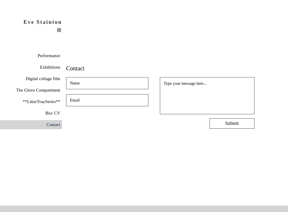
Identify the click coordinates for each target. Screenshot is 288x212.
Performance (49, 55)
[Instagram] (59, 30)
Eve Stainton (43, 22)
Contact (53, 124)
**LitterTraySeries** (41, 101)
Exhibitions (50, 67)
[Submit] (232, 123)
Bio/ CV (53, 113)
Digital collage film (43, 78)
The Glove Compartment (38, 90)
